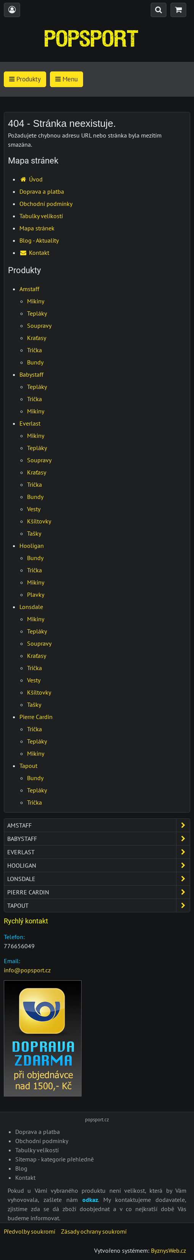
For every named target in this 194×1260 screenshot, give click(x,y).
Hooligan (31, 545)
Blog (21, 1168)
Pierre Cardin (36, 717)
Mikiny (35, 301)
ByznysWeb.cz (168, 1250)
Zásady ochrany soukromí (94, 1231)
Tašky (34, 533)
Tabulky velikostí (41, 216)
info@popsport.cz (27, 970)
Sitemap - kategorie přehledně (54, 1159)
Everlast (29, 423)
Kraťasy (36, 338)
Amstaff (29, 289)
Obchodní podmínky (45, 203)
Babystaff (31, 374)
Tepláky (37, 313)
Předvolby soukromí (29, 1231)
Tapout (28, 765)
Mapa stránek (37, 228)
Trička (34, 350)
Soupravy (39, 325)
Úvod (31, 179)
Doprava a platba (41, 191)
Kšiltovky (39, 521)
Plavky (35, 594)
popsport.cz (97, 1119)
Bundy (35, 362)
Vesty (33, 509)
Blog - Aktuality (39, 240)
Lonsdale (31, 607)
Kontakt (34, 252)
